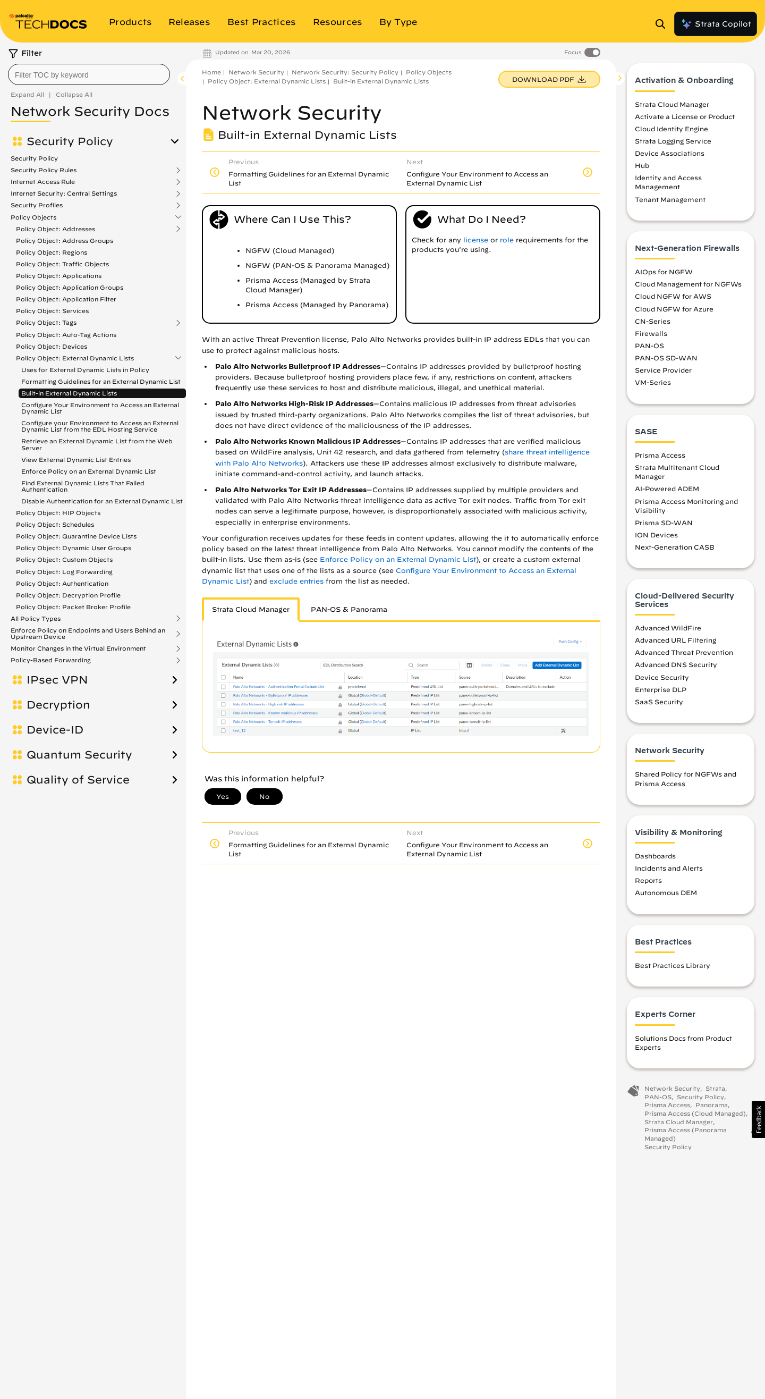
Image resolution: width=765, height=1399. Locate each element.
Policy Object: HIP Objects (58, 512)
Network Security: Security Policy (345, 72)
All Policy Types (36, 619)
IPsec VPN (57, 680)
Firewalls (651, 334)
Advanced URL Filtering (675, 640)
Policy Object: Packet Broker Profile (73, 606)
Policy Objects (33, 217)
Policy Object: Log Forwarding (64, 571)
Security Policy (70, 141)
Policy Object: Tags (46, 322)
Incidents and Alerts (669, 868)
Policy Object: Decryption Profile (68, 595)
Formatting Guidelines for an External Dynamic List (101, 381)
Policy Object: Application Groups (69, 287)
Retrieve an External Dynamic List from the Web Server (97, 444)
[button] (758, 1119)
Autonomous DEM (666, 893)
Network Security (256, 72)
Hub (642, 166)
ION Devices (656, 535)
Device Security (662, 677)
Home (211, 72)
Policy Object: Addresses (55, 229)
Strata (715, 1088)
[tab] (251, 609)
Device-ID (55, 730)
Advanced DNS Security (676, 665)
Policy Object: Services (52, 310)
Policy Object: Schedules (55, 524)
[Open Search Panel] (664, 24)
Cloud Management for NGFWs (688, 284)
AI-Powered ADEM (667, 489)
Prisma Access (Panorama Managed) (685, 1134)
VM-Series (653, 382)
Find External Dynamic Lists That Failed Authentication (82, 486)
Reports (648, 880)
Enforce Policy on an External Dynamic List (88, 471)
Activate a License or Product (685, 117)
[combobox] (89, 74)
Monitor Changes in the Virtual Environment (78, 648)
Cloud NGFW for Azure (674, 309)
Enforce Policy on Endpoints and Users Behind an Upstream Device (88, 633)
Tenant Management (670, 200)
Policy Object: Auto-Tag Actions (66, 334)
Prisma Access (660, 455)
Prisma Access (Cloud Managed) (695, 1113)
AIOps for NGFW (664, 272)
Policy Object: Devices (51, 346)
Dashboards (655, 856)
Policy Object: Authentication (62, 583)
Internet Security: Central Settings (64, 193)
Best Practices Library (672, 966)
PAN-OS (649, 346)
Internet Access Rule (43, 182)
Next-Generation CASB (675, 547)
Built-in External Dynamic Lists (69, 393)
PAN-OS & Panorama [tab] (349, 609)
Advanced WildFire (668, 628)
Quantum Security (79, 755)
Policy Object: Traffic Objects (62, 263)
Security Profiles (37, 205)
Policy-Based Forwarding (51, 660)
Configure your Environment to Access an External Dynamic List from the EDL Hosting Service (99, 426)
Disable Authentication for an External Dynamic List (102, 501)
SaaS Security (659, 702)
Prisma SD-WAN (664, 523)
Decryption (58, 705)
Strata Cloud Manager (672, 104)
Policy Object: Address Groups (64, 240)
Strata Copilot (715, 24)
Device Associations (669, 153)
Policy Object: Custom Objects (64, 559)
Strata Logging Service (673, 141)
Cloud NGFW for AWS (673, 296)
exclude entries (296, 581)
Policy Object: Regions (51, 252)
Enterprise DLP (660, 690)
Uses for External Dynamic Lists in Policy (85, 369)
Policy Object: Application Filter (66, 299)
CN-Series (652, 321)
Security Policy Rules (43, 170)
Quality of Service (78, 780)
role (507, 240)
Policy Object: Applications (58, 275)
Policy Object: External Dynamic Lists (75, 358)
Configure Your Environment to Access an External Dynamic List (100, 408)
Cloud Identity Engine (671, 129)
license (475, 240)
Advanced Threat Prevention (684, 652)
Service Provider (663, 370)
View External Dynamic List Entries (76, 459)
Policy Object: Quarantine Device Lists (76, 536)
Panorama (711, 1105)
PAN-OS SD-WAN (666, 358)
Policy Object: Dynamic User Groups (73, 547)
